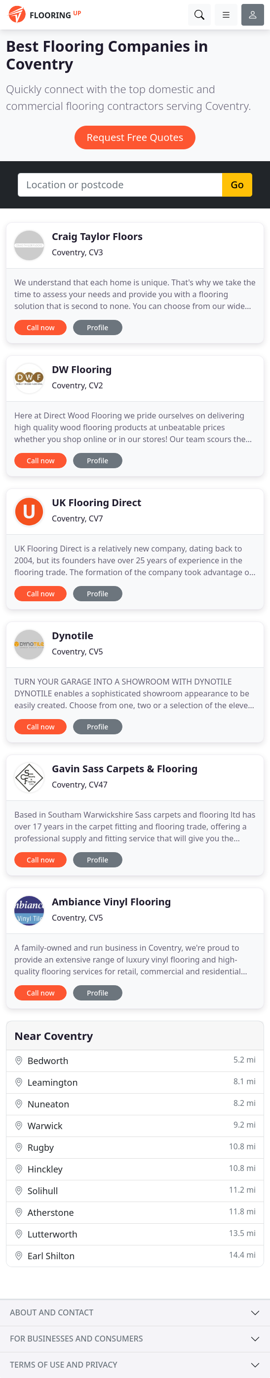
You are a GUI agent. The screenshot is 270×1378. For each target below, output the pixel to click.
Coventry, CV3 (77, 252)
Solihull (135, 1190)
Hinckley (135, 1169)
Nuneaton (135, 1104)
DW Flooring (82, 369)
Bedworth (135, 1060)
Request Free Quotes (135, 137)
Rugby (135, 1147)
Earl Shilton (135, 1255)
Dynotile (72, 635)
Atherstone (135, 1212)
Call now (40, 327)
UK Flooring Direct (96, 502)
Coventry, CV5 (77, 651)
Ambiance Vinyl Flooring (111, 901)
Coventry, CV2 (77, 385)
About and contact (51, 1312)
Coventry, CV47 (80, 784)
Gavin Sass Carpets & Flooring (124, 768)
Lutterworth (135, 1234)
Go (237, 184)
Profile (97, 327)
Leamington (135, 1082)
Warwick (135, 1125)
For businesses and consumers (76, 1338)
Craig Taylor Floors (97, 236)
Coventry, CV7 (77, 518)
